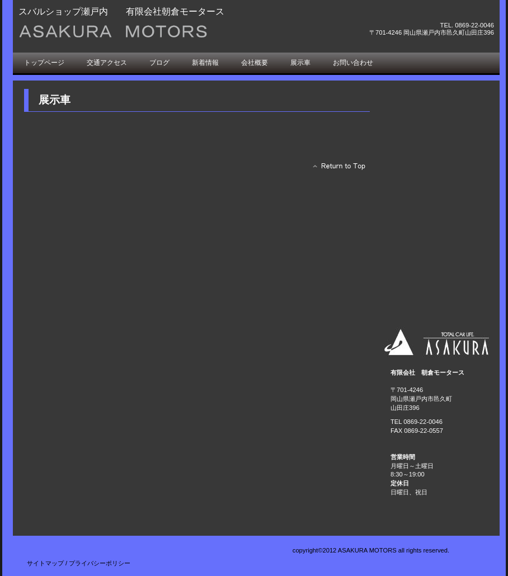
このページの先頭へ (336, 168)
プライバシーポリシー (99, 563)
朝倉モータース (144, 32)
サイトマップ (45, 563)
